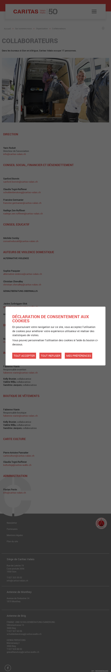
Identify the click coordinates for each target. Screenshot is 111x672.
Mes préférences (78, 355)
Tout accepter (24, 355)
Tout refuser (50, 355)
